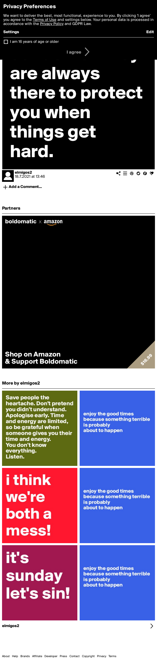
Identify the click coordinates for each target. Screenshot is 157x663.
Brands (25, 656)
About (6, 656)
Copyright (88, 656)
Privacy (101, 656)
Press (63, 656)
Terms (112, 656)
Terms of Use (44, 20)
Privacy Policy (52, 24)
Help (15, 656)
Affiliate (37, 656)
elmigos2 (23, 173)
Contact (74, 656)
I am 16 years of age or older (34, 42)
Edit (150, 32)
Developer (50, 656)
